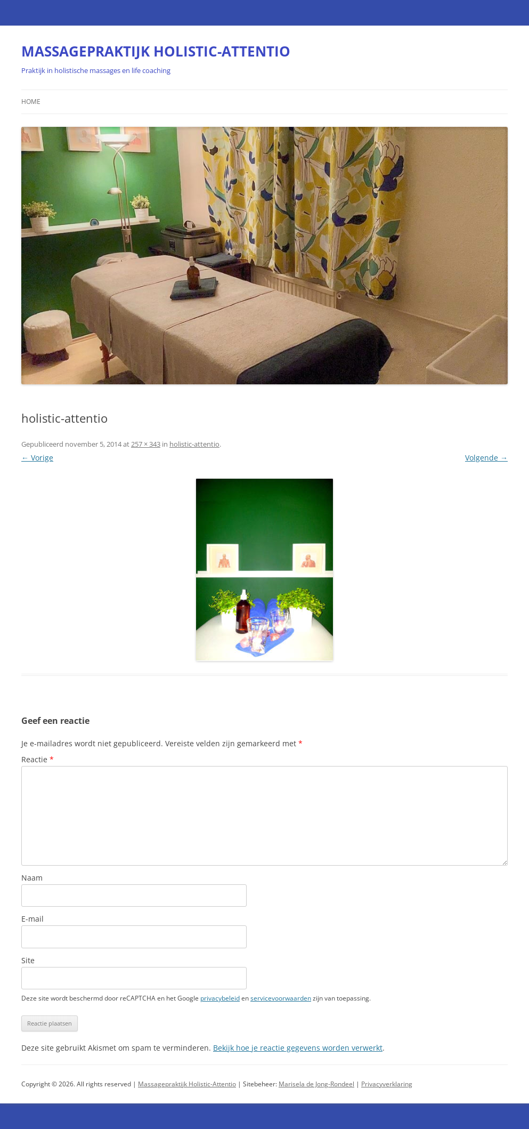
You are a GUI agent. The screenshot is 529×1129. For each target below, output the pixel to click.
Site (28, 960)
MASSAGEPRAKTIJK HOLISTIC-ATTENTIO (155, 51)
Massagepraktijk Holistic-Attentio (187, 1083)
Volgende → (486, 458)
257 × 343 (145, 444)
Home (30, 101)
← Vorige (37, 458)
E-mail (32, 919)
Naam (32, 878)
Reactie (37, 759)
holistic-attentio (194, 444)
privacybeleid (220, 998)
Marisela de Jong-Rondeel (316, 1083)
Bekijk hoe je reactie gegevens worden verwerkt (297, 1048)
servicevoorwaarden (280, 998)
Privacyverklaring (386, 1083)
